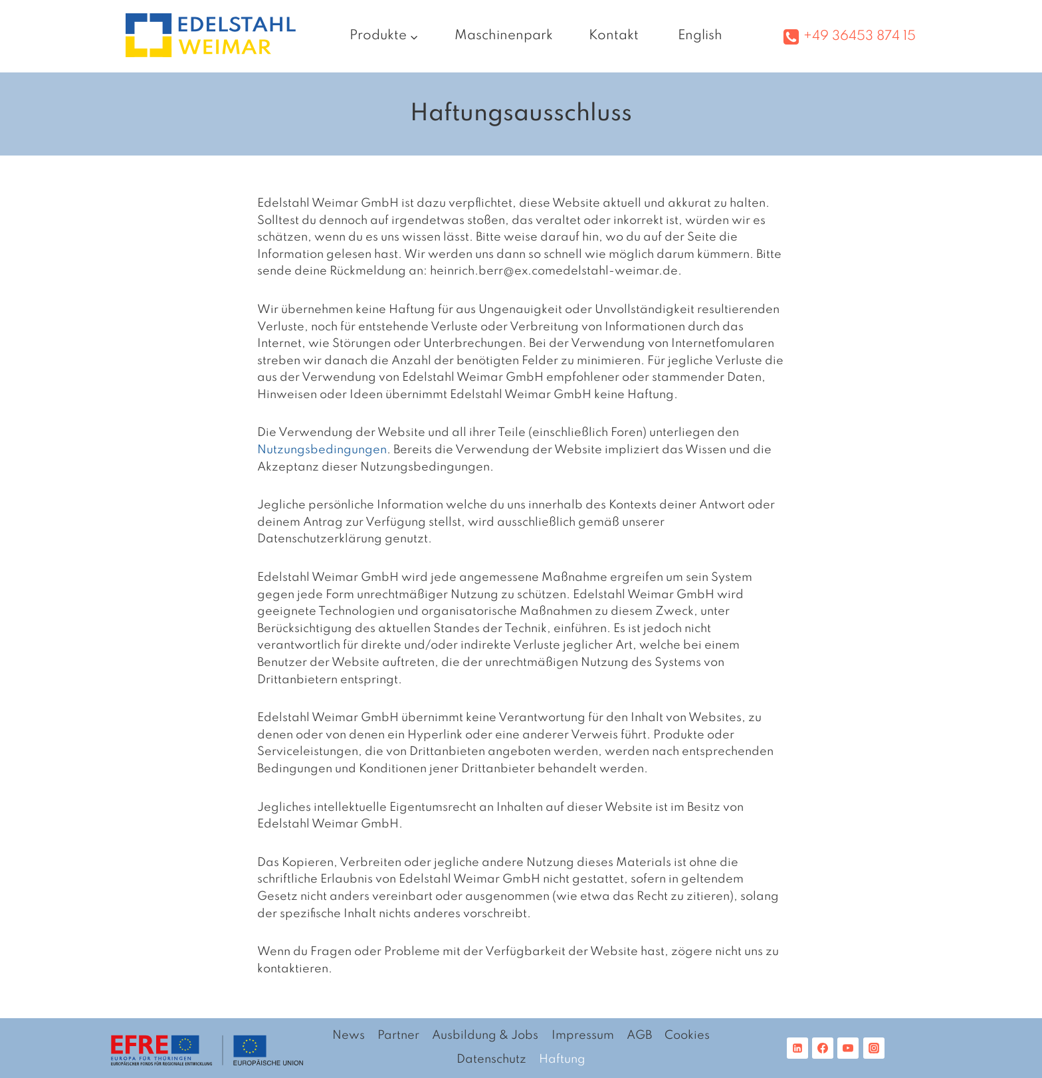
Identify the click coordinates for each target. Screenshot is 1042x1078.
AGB (639, 1035)
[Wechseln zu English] (698, 36)
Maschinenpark (504, 36)
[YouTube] (848, 1048)
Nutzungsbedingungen (322, 450)
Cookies (687, 1035)
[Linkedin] (797, 1048)
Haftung (562, 1059)
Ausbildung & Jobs (485, 1035)
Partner (398, 1035)
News (348, 1035)
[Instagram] (874, 1048)
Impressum (583, 1035)
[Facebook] (822, 1048)
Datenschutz (491, 1059)
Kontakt (614, 36)
